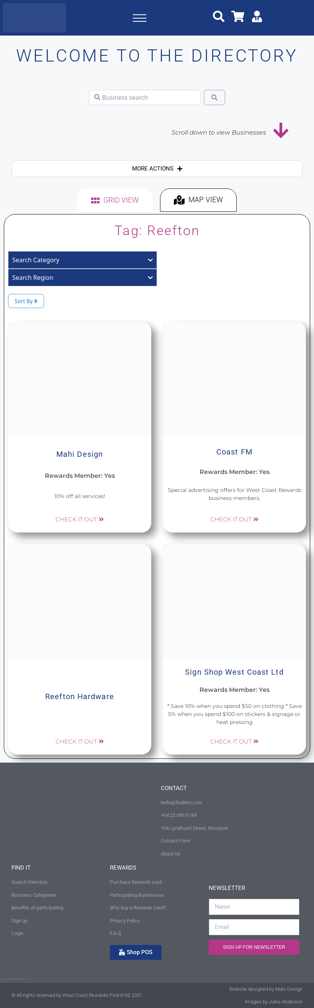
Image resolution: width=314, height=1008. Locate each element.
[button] (139, 19)
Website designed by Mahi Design (266, 989)
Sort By (26, 301)
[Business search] (145, 97)
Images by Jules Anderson (274, 1002)
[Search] (214, 97)
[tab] (114, 200)
